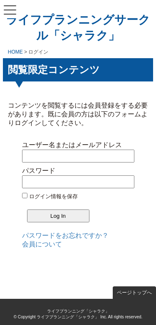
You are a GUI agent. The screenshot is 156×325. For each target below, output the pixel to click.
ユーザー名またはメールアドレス (72, 144)
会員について (42, 244)
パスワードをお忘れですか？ (65, 235)
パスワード (38, 170)
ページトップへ (134, 292)
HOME (15, 52)
